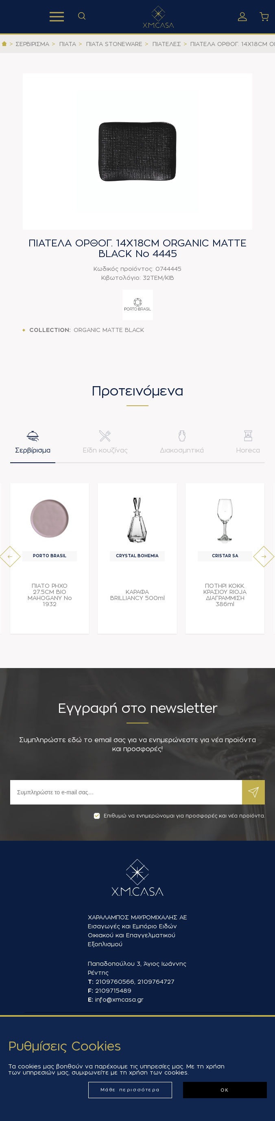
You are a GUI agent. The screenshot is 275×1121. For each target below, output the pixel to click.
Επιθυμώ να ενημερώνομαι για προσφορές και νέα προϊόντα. (179, 816)
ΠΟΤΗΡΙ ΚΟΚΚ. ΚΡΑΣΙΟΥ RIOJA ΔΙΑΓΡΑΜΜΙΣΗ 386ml (225, 597)
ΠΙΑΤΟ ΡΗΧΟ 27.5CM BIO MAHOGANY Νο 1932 (50, 597)
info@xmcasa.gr (119, 999)
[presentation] (9, 558)
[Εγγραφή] (126, 792)
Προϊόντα (57, 16)
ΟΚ (224, 1090)
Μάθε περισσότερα (130, 1090)
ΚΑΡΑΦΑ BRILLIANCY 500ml (137, 596)
